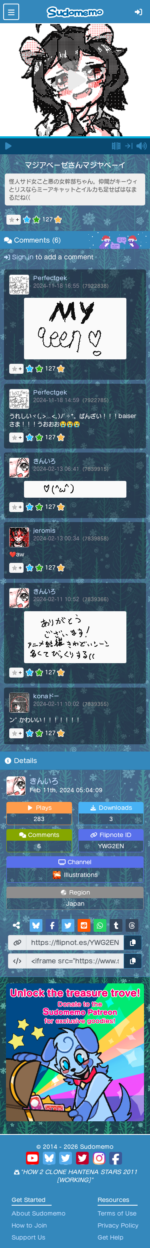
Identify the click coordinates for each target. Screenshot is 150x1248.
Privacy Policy (118, 1225)
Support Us (28, 1237)
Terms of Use (117, 1213)
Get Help (111, 1237)
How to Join (29, 1225)
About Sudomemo (39, 1213)
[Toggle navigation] (11, 12)
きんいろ (44, 781)
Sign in (20, 257)
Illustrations (81, 875)
